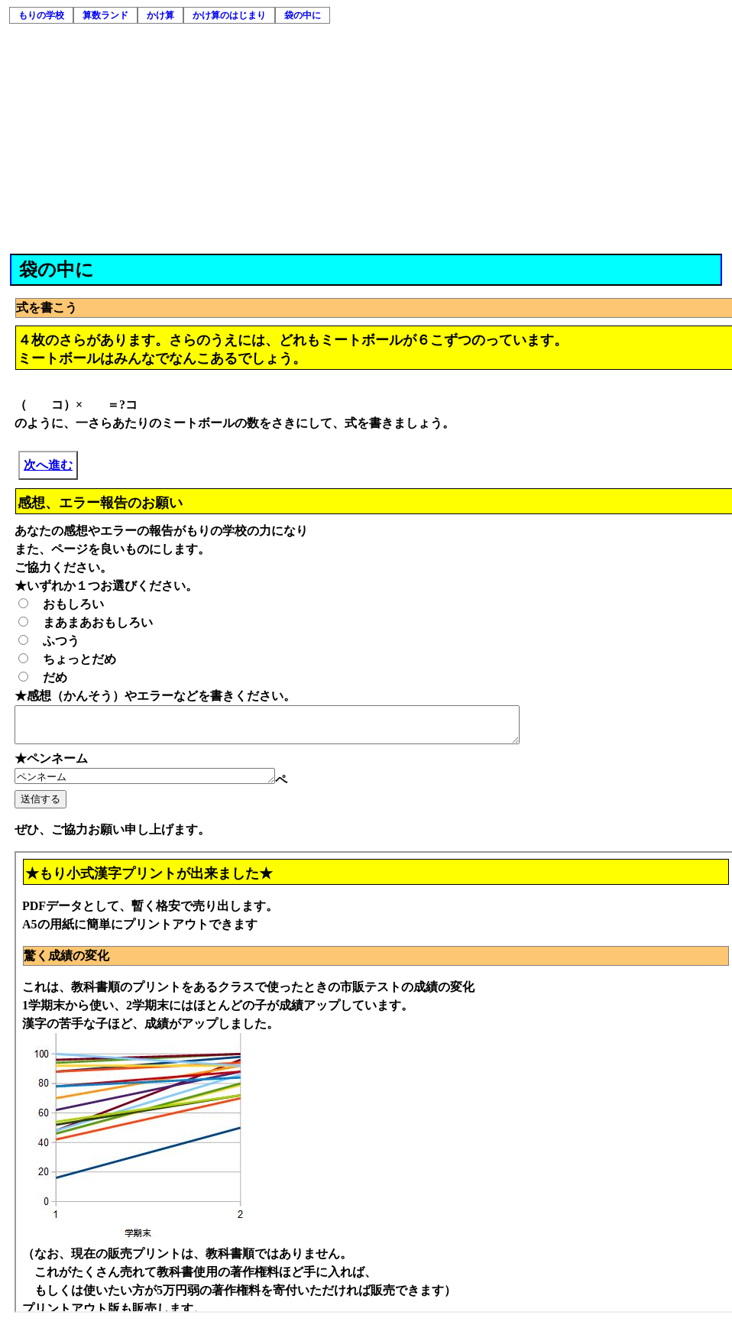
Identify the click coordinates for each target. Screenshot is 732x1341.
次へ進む (48, 464)
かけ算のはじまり (229, 15)
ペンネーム (160, 784)
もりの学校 (41, 15)
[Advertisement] (366, 139)
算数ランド (105, 15)
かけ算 (160, 15)
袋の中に (302, 15)
